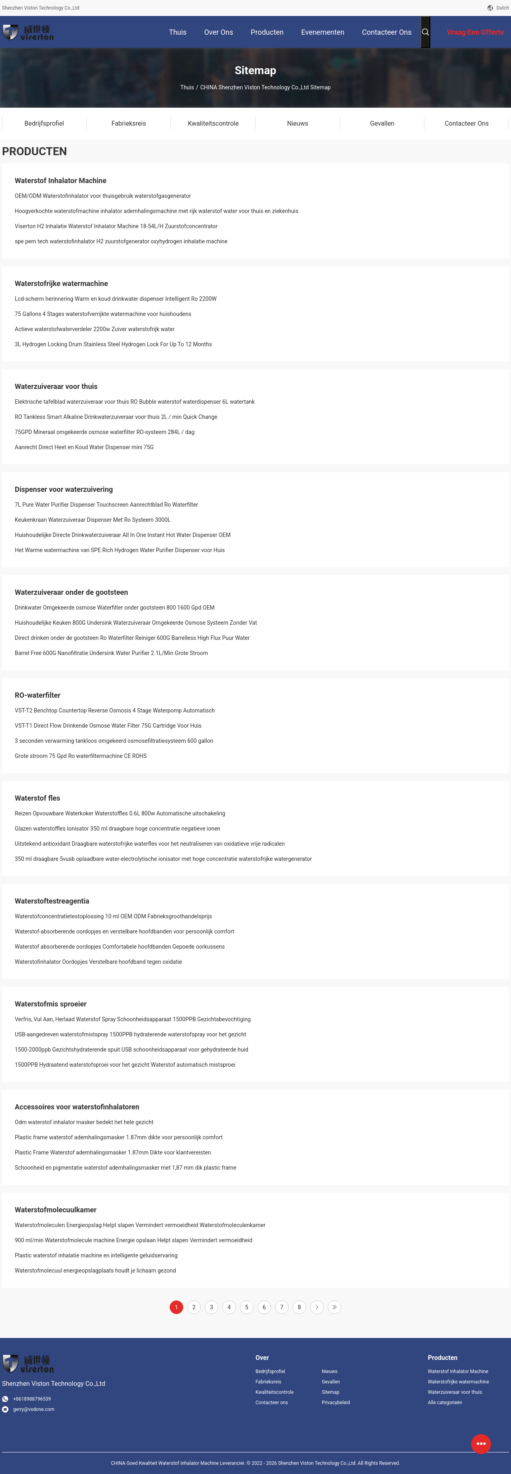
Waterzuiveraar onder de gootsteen (71, 592)
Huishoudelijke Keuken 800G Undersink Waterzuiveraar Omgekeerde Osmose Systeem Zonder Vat (136, 623)
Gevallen (331, 1382)
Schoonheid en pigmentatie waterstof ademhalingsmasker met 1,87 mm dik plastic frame (125, 1167)
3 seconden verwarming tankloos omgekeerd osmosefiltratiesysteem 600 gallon (114, 741)
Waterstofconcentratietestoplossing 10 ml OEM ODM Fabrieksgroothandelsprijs (113, 916)
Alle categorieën (445, 1402)
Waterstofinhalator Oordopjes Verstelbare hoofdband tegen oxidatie (98, 962)
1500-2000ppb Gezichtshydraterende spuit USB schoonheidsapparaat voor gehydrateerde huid (131, 1049)
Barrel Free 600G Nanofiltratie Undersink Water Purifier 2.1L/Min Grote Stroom (111, 653)
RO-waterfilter (37, 695)
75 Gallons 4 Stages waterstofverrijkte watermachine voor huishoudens (103, 314)
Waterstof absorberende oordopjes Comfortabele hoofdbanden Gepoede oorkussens (120, 946)
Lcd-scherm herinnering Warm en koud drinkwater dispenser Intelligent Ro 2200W (116, 299)
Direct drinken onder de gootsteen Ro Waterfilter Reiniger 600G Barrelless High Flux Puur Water (132, 638)
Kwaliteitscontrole (275, 1392)
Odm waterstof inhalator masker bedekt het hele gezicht (84, 1122)
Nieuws (330, 1371)
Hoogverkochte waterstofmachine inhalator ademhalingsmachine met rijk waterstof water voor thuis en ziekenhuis (157, 211)
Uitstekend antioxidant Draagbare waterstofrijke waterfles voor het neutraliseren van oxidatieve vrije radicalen (150, 844)
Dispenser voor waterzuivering (64, 489)
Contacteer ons (272, 1402)
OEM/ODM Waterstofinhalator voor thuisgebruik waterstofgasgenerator (103, 196)
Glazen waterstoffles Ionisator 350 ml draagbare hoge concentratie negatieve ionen (117, 828)
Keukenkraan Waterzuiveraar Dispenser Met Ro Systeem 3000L (92, 520)
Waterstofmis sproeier (51, 1004)
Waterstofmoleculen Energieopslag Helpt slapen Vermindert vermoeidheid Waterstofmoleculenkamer (140, 1225)
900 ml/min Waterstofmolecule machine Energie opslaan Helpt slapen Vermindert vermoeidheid (133, 1240)
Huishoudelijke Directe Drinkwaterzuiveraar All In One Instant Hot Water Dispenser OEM (123, 535)
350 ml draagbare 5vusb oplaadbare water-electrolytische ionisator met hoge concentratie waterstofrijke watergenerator (163, 859)
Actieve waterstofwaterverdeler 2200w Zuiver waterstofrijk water (94, 329)
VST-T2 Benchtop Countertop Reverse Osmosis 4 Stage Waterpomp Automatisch (115, 710)
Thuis (187, 87)
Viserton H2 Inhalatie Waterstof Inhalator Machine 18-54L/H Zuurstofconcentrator (116, 226)
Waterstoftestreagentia (52, 901)
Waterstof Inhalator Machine (61, 180)
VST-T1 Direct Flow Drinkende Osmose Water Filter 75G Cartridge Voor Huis (108, 725)
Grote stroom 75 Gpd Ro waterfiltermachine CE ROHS (81, 756)
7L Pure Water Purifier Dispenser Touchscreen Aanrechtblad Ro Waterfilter (106, 504)
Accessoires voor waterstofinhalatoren (77, 1107)
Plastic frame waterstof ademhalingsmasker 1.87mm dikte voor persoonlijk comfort (119, 1137)
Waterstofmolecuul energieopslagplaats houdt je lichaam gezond (95, 1270)
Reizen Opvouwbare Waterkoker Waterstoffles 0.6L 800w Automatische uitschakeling (120, 813)
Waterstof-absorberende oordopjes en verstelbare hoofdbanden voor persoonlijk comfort (124, 931)
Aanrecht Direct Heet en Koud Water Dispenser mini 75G (84, 447)
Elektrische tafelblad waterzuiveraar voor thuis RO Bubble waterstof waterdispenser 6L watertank (135, 402)
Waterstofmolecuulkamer (56, 1210)
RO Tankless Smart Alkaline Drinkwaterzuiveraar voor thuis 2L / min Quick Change (116, 417)
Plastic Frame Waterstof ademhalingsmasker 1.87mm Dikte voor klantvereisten (113, 1152)
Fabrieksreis (268, 1382)
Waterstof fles (37, 798)
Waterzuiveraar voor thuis (56, 386)
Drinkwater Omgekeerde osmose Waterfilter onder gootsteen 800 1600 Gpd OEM (115, 607)
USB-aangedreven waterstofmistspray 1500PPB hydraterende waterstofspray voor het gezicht (130, 1034)
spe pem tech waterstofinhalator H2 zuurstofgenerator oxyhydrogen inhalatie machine (121, 241)
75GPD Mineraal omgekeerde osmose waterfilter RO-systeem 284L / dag (104, 432)
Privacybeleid (336, 1402)
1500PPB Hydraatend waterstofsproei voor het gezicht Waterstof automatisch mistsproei (125, 1065)
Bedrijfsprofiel (270, 1371)
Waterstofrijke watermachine (61, 283)
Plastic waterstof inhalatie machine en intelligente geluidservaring (96, 1255)
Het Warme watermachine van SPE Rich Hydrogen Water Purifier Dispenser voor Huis (120, 550)
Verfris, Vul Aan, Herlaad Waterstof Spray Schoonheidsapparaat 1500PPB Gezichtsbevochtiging (133, 1019)
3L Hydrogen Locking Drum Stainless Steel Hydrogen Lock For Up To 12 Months (113, 344)
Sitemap (330, 1392)
